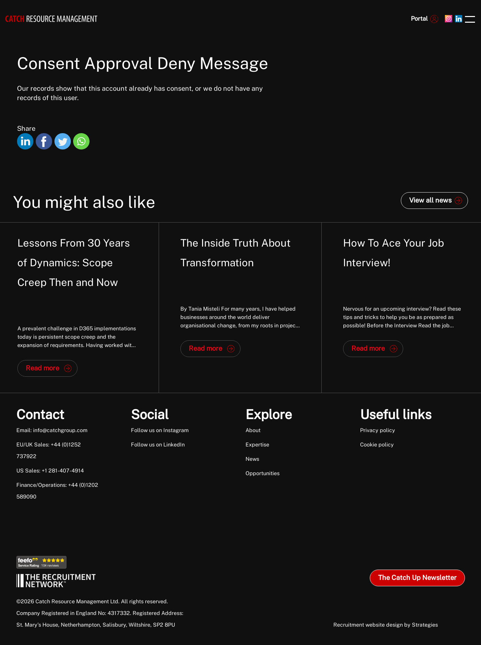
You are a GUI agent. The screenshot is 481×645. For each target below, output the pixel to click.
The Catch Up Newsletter (417, 578)
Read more (42, 368)
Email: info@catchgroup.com (52, 430)
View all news (430, 200)
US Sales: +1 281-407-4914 (50, 470)
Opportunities (263, 473)
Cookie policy (377, 444)
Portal (419, 18)
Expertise (257, 444)
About (253, 430)
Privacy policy (377, 430)
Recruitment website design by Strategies (385, 625)
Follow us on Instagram (160, 430)
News (252, 459)
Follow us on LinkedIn (158, 444)
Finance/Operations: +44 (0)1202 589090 (57, 491)
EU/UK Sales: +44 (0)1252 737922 (48, 450)
